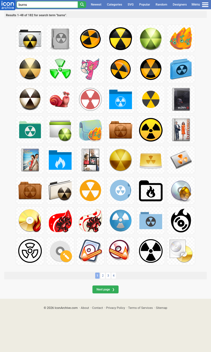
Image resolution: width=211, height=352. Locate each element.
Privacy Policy (115, 308)
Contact (97, 308)
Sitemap (161, 308)
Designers (180, 4)
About (85, 308)
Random (161, 4)
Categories (114, 4)
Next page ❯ (105, 289)
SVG (131, 4)
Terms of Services (140, 308)
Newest (96, 4)
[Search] (82, 4)
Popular (144, 4)
